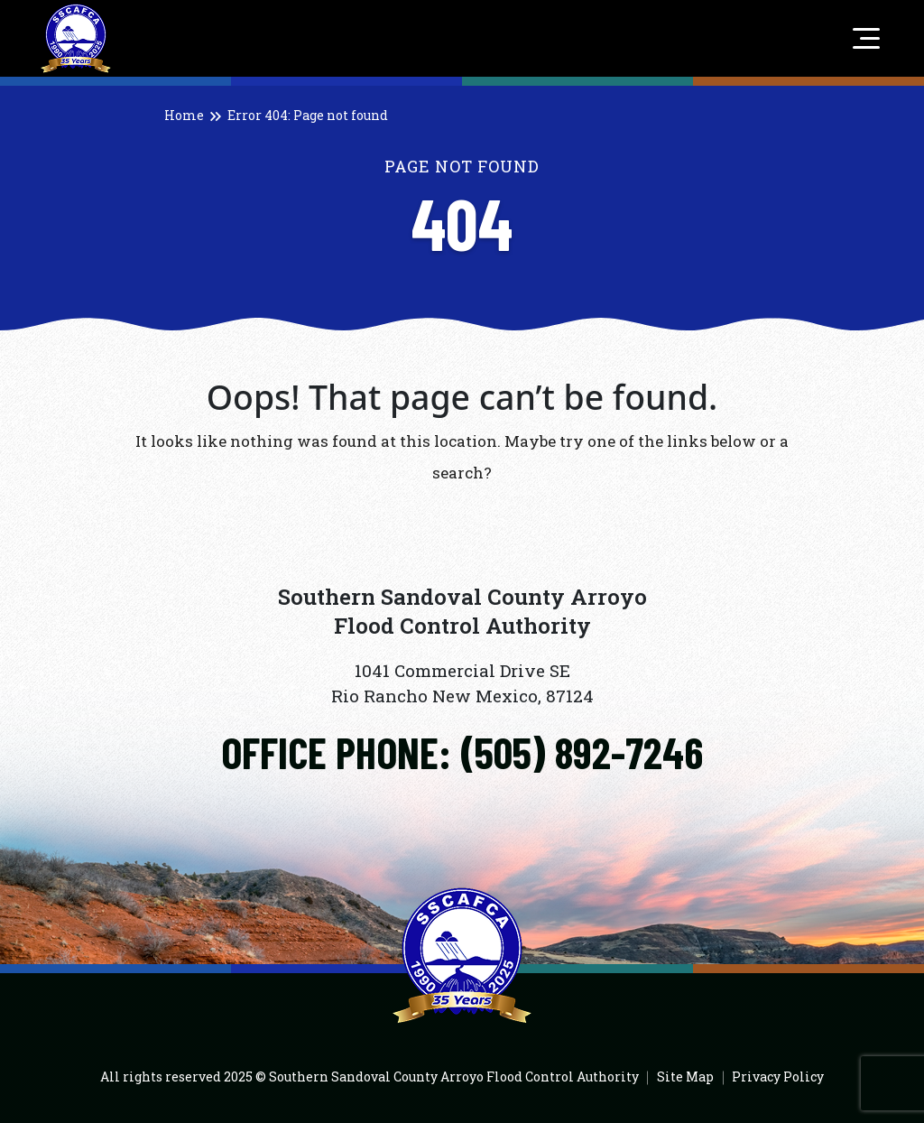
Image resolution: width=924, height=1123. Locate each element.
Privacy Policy (778, 1076)
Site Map (685, 1076)
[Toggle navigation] (861, 38)
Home (184, 115)
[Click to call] (462, 752)
